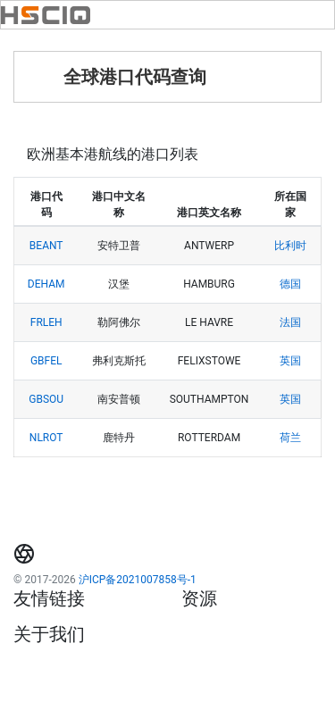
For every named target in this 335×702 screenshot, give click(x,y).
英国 (290, 361)
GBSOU (46, 399)
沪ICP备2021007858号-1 (138, 579)
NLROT (46, 437)
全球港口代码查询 (134, 77)
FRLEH (46, 322)
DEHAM (46, 284)
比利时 (290, 245)
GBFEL (46, 361)
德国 (290, 284)
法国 (290, 322)
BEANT (46, 245)
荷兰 (290, 437)
